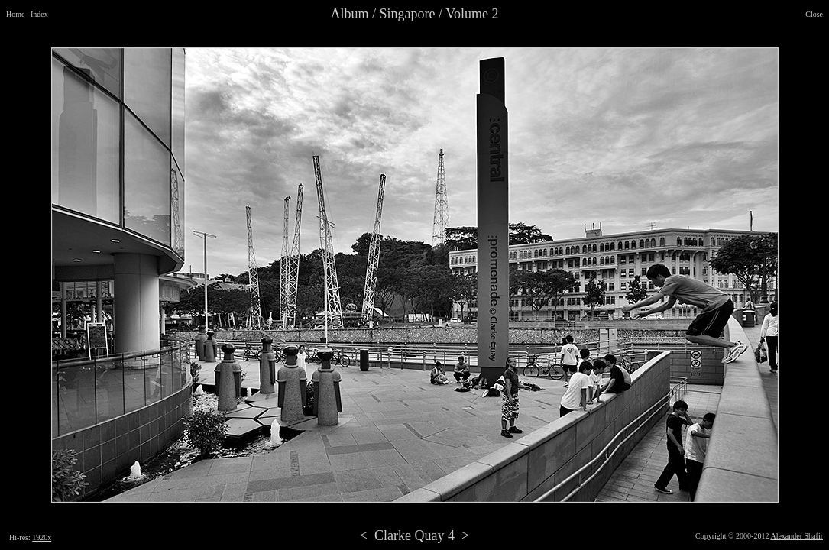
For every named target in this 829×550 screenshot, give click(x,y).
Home (15, 14)
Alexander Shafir (796, 536)
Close (814, 14)
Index (39, 14)
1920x (41, 537)
